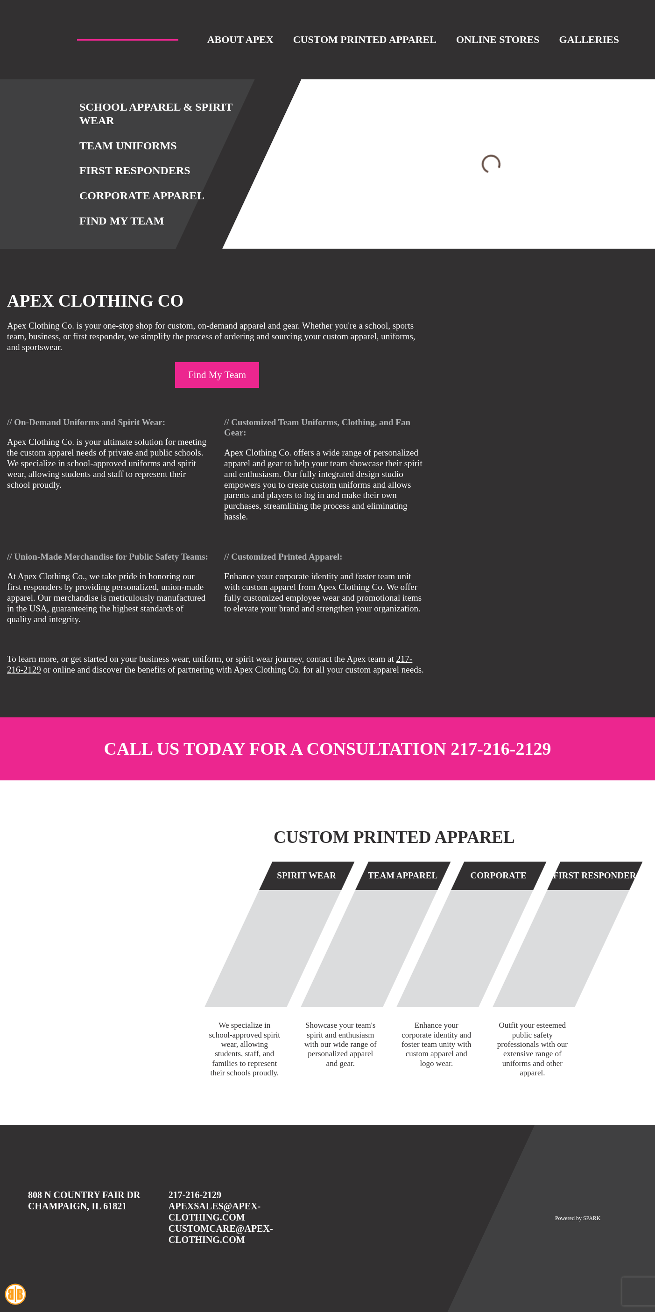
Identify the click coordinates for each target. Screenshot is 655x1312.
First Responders (134, 170)
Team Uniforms (128, 146)
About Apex (240, 39)
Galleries (589, 39)
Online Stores (498, 39)
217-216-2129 (501, 748)
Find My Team (121, 221)
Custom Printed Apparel (365, 39)
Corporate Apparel (141, 195)
